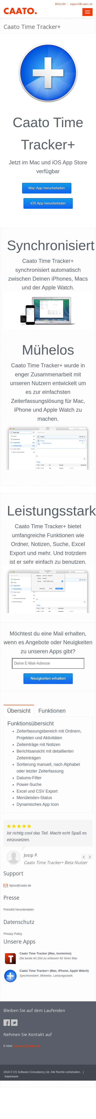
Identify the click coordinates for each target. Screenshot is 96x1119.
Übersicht (18, 711)
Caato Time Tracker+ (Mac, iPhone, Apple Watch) (54, 970)
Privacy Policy (12, 933)
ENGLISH (60, 4)
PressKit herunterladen (18, 909)
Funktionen (52, 711)
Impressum (11, 1076)
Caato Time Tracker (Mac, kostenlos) (45, 953)
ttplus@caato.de (17, 885)
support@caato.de (81, 4)
